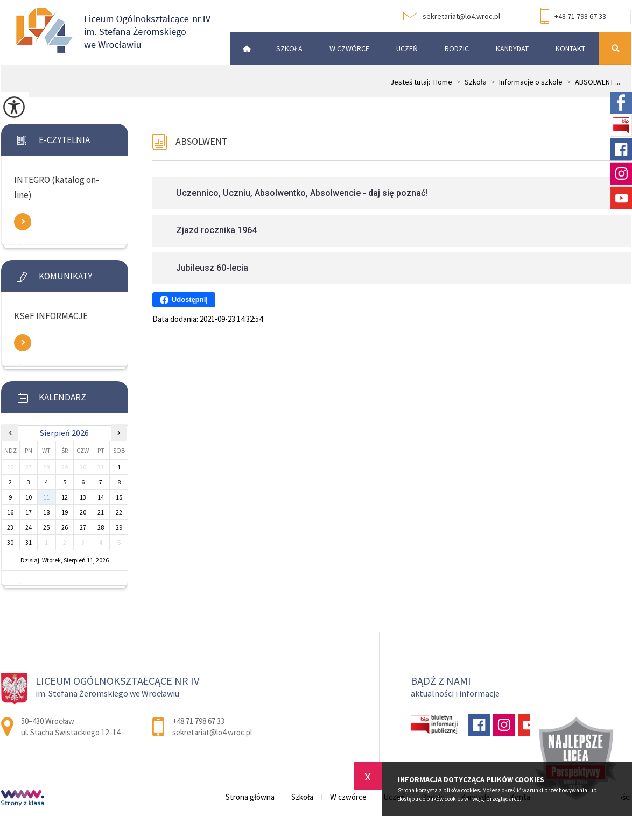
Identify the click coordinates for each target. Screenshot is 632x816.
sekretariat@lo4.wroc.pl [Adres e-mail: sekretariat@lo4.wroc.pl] (212, 732)
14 (100, 497)
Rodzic (457, 48)
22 (119, 512)
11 (46, 497)
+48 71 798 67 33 (573, 17)
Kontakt (570, 48)
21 (100, 512)
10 (28, 497)
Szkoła (289, 48)
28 (100, 527)
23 (10, 527)
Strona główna (243, 48)
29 (119, 527)
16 (10, 512)
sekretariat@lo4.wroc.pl (451, 16)
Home (442, 82)
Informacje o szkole (525, 82)
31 (28, 542)
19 (64, 512)
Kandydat (512, 48)
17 (28, 512)
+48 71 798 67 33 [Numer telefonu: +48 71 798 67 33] (198, 721)
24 (28, 527)
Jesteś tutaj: (411, 82)
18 (46, 512)
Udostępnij (184, 300)
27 (83, 527)
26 (64, 527)
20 (83, 512)
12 (64, 497)
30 (10, 542)
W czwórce (349, 48)
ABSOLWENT (201, 141)
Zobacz (22, 221)
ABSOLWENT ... (591, 82)
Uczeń (407, 48)
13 (83, 497)
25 (46, 527)
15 (119, 497)
